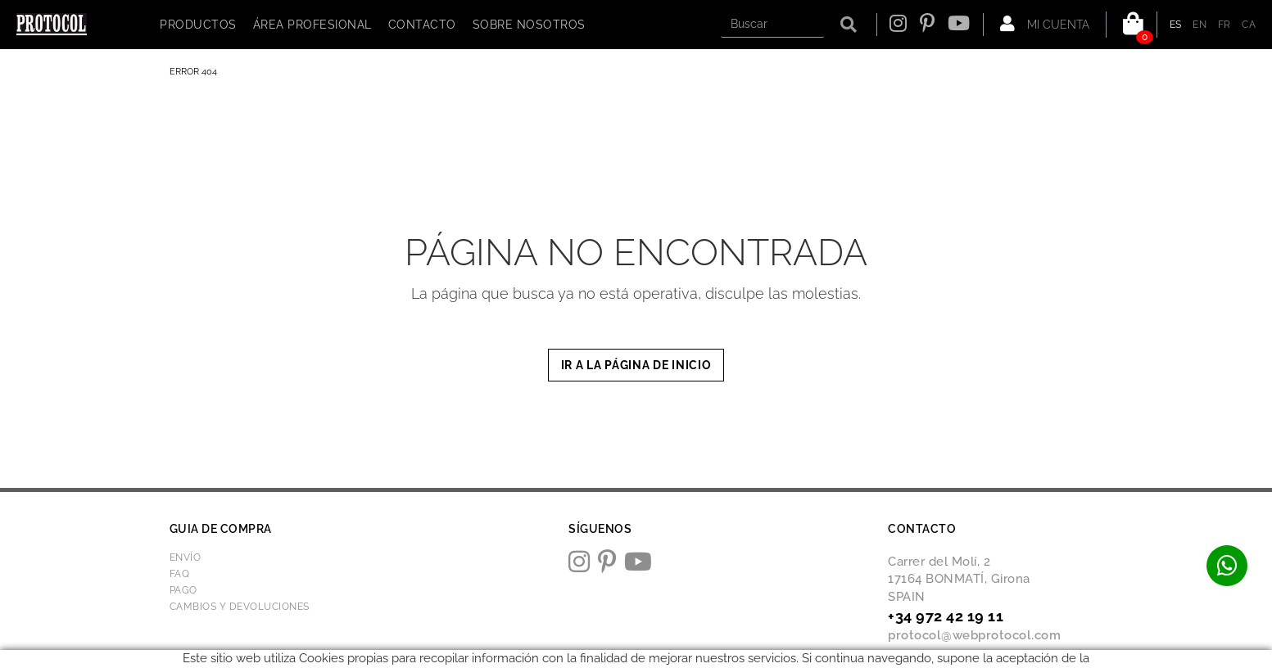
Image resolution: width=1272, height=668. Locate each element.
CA (1249, 24)
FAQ (180, 574)
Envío (185, 557)
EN (1199, 24)
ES (1176, 24)
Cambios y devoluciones (240, 606)
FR (1224, 24)
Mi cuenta (1044, 24)
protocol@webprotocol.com (974, 635)
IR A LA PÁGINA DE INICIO (636, 365)
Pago (183, 590)
